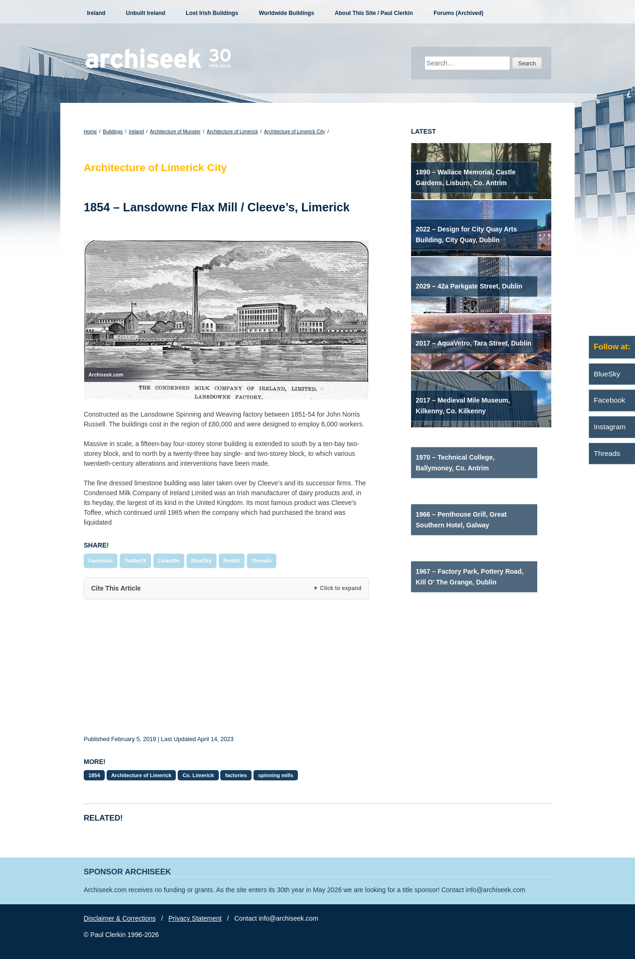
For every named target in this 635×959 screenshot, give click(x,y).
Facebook (100, 560)
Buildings (113, 131)
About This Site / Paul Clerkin (374, 13)
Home (90, 131)
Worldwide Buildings (286, 13)
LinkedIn (169, 560)
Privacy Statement (195, 918)
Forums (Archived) (458, 13)
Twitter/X (135, 560)
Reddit (232, 560)
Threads (262, 560)
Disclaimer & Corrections (120, 918)
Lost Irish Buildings (212, 13)
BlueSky (201, 560)
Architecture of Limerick (232, 131)
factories (236, 775)
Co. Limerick (198, 775)
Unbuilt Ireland (145, 13)
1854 (94, 775)
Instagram (610, 427)
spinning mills (275, 775)
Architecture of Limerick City (294, 131)
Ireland (96, 13)
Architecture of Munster (175, 131)
